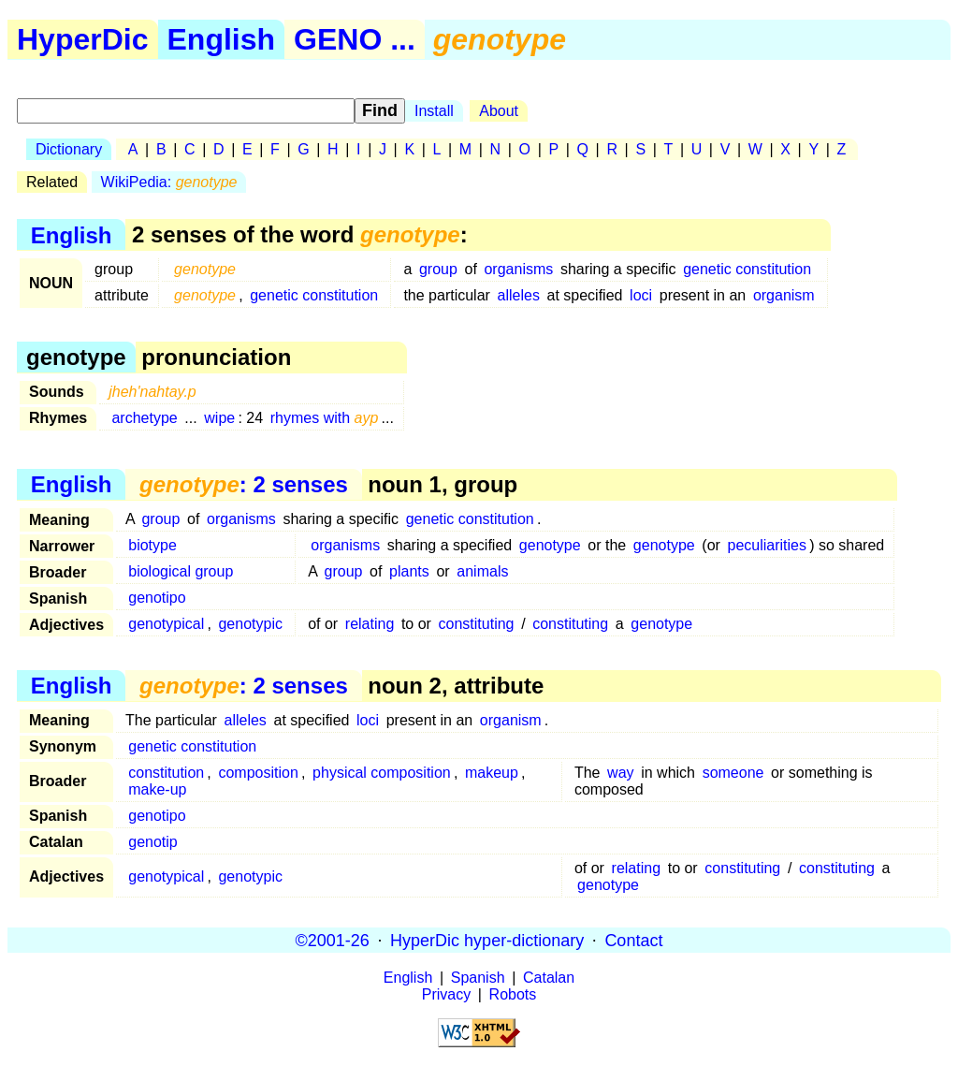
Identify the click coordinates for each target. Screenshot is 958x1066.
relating (369, 624)
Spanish (478, 978)
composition (258, 773)
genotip (153, 842)
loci (641, 295)
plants (409, 571)
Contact (633, 939)
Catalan (548, 978)
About (498, 111)
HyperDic (83, 39)
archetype (144, 418)
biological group (180, 571)
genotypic (250, 624)
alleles (519, 295)
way (620, 773)
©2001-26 (333, 939)
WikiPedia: (169, 182)
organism (784, 295)
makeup (491, 773)
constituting (477, 624)
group (438, 269)
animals (482, 571)
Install (434, 111)
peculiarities (767, 545)
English (221, 39)
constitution (166, 773)
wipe (219, 418)
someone (733, 773)
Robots (513, 994)
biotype (152, 545)
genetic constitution (747, 269)
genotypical (166, 624)
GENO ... (354, 39)
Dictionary (69, 149)
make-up (157, 789)
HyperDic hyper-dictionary (487, 939)
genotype (550, 545)
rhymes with (324, 418)
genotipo (156, 598)
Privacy (446, 994)
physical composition (381, 773)
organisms (518, 269)
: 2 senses (243, 484)
